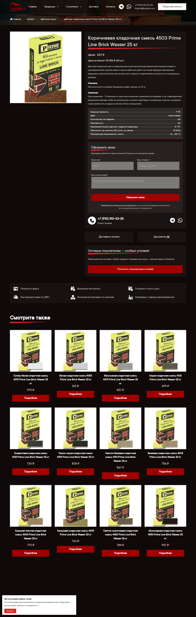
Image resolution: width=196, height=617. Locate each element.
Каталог (31, 19)
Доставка (93, 6)
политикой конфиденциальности (154, 205)
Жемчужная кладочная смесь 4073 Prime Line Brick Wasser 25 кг (120, 379)
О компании (73, 6)
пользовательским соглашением (136, 208)
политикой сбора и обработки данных (55, 605)
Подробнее (30, 398)
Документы (161, 236)
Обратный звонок (172, 6)
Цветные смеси (48, 19)
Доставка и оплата (109, 236)
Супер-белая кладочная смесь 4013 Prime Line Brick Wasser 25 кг (30, 379)
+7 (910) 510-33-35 (144, 5)
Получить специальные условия (135, 269)
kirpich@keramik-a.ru (145, 8)
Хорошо (10, 611)
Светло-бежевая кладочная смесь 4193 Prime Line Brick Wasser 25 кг (120, 457)
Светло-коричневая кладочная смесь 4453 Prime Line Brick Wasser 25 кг (120, 534)
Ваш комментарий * (99, 175)
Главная (33, 6)
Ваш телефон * (143, 160)
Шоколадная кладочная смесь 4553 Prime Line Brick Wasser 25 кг (165, 534)
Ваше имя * (96, 160)
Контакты (110, 6)
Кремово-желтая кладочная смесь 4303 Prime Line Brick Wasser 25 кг (30, 534)
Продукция (51, 6)
